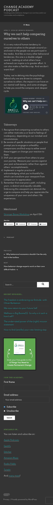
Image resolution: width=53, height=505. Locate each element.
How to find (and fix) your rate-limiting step (25, 330)
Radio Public (10, 464)
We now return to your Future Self (20, 308)
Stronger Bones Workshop (16, 215)
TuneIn (7, 470)
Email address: (26, 398)
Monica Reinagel (26, 30)
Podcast (10, 237)
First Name (9, 382)
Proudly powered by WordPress (24, 500)
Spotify (7, 446)
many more (14, 476)
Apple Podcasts (11, 440)
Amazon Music (11, 458)
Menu (26, 25)
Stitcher (7, 452)
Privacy (6, 500)
